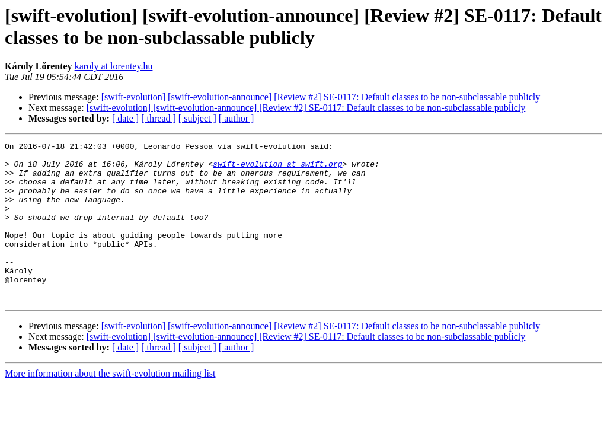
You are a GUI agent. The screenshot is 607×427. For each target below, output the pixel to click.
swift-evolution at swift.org (277, 169)
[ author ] (236, 118)
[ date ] (125, 118)
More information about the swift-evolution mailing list (110, 405)
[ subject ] (197, 118)
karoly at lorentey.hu (114, 66)
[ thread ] (158, 118)
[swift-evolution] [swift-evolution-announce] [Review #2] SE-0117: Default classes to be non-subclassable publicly (321, 97)
